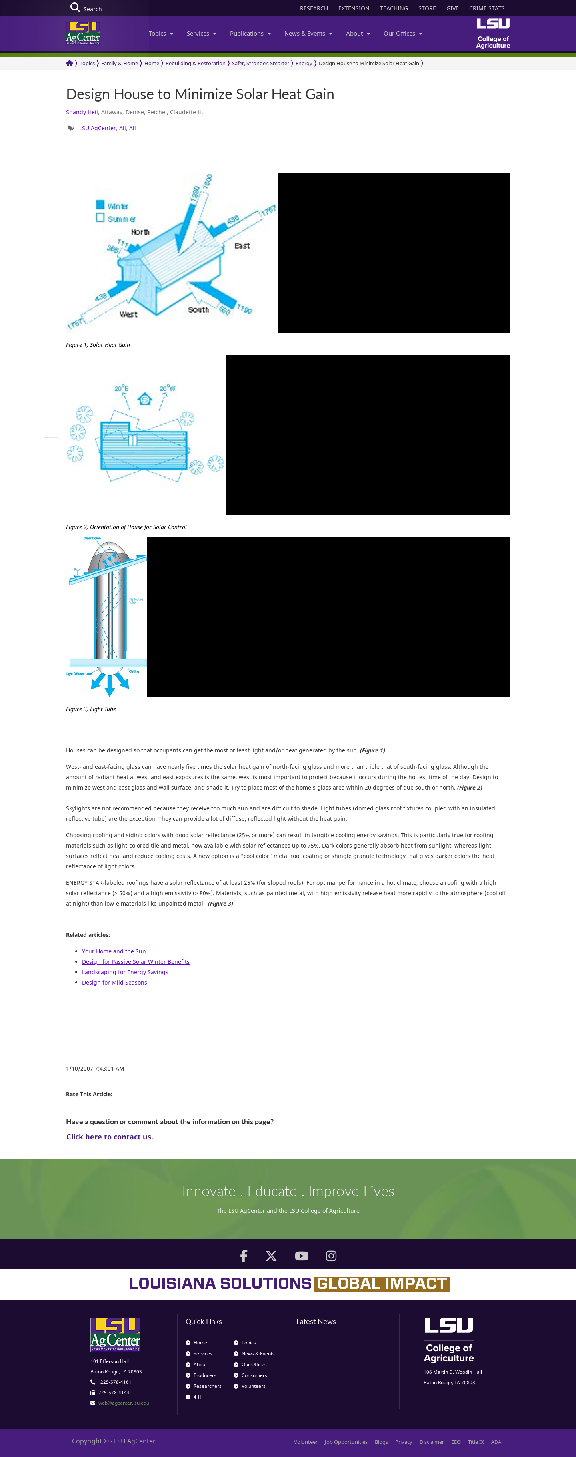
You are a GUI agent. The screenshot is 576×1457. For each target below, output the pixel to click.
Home (151, 63)
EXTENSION (354, 8)
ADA (496, 1441)
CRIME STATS (487, 8)
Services (201, 33)
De (85, 982)
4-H (194, 1396)
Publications (250, 33)
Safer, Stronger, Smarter (260, 63)
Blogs (381, 1441)
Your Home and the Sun (114, 951)
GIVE (452, 8)
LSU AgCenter (97, 128)
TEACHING (394, 8)
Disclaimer (432, 1441)
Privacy (403, 1441)
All (122, 128)
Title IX (476, 1441)
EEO (456, 1441)
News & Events (308, 33)
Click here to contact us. (109, 1136)
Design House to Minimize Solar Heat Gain (369, 63)
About (358, 33)
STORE (427, 8)
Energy (304, 63)
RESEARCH (314, 8)
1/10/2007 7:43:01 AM (95, 1068)
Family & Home (119, 63)
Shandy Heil (82, 112)
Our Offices (403, 33)
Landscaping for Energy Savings (125, 972)
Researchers (204, 1386)
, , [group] (102, 128)
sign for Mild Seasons (118, 982)
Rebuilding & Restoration (196, 63)
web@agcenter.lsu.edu (123, 1402)
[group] (51, 437)
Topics (161, 33)
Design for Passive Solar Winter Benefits (136, 961)
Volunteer (306, 1441)
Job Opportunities (346, 1441)
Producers (201, 1375)
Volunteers (250, 1386)
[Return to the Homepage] (69, 63)
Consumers (250, 1375)
